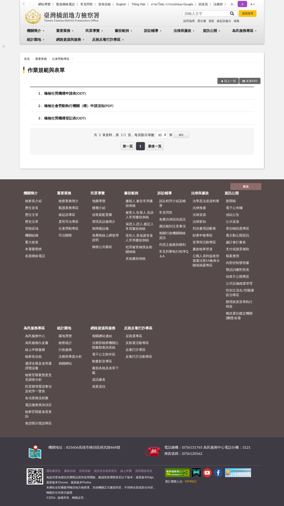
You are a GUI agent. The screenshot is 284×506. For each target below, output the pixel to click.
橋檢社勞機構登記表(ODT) (65, 118)
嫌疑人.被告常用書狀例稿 (139, 203)
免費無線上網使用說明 (105, 237)
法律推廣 (199, 208)
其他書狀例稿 (136, 258)
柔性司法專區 (69, 221)
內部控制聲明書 (237, 263)
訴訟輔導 (151, 30)
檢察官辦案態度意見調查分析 (38, 377)
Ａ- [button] (232, 4)
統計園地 (34, 39)
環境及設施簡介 (103, 221)
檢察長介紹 (33, 201)
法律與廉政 (182, 30)
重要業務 (63, 30)
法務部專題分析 (70, 356)
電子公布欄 (234, 208)
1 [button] (140, 146)
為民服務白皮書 (36, 343)
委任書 (201, 21)
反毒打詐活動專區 (139, 356)
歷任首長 (31, 208)
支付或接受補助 (237, 249)
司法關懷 (65, 235)
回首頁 (203, 4)
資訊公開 (210, 30)
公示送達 (232, 221)
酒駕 (211, 21)
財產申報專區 (203, 235)
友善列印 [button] (252, 81)
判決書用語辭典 (204, 228)
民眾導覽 (92, 30)
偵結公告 (232, 215)
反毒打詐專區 (136, 350)
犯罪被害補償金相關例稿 (139, 249)
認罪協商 (189, 21)
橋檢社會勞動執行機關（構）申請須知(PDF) (78, 105)
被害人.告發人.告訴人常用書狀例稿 (140, 214)
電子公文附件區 (103, 354)
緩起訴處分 (224, 21)
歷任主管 (31, 215)
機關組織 (31, 235)
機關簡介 (34, 30)
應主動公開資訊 (237, 235)
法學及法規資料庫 (206, 201)
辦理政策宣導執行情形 (239, 304)
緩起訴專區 (67, 215)
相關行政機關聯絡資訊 (172, 235)
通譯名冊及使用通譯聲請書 (38, 365)
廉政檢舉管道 (203, 249)
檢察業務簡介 (69, 201)
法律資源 (199, 215)
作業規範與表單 (46, 70)
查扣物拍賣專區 (237, 228)
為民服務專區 (242, 30)
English (121, 4)
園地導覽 (65, 336)
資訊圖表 (98, 379)
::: (23, 3)
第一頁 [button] (128, 146)
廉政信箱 (70, 471)
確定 (181, 134)
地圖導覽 (98, 201)
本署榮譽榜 (33, 249)
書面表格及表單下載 (105, 370)
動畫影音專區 (102, 361)
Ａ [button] (242, 4)
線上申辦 (126, 471)
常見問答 (86, 4)
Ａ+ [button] (252, 4)
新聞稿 (231, 201)
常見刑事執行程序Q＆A (173, 253)
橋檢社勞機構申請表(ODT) (65, 93)
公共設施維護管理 (239, 283)
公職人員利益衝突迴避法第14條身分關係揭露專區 (206, 260)
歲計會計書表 (236, 242)
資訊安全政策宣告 (105, 471)
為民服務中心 (35, 336)
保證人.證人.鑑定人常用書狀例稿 (140, 226)
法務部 (218, 4)
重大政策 (31, 242)
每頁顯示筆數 (144, 135)
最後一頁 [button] (154, 146)
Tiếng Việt (139, 4)
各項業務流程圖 (36, 398)
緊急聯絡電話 (65, 4)
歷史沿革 (31, 221)
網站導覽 (44, 4)
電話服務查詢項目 (38, 405)
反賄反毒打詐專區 (106, 39)
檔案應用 (232, 256)
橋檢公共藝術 (102, 247)
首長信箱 (104, 4)
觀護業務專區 (69, 208)
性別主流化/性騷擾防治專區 (240, 292)
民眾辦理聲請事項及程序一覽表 (38, 388)
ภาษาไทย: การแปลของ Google (172, 4)
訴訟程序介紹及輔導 (172, 203)
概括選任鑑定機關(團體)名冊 (239, 315)
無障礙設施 (100, 228)
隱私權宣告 (53, 471)
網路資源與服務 (68, 39)
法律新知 (199, 221)
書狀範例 (122, 30)
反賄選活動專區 (137, 343)
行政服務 (65, 350)
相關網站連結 (102, 336)
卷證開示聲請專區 (38, 423)
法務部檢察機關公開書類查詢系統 (105, 345)
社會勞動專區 (60, 59)
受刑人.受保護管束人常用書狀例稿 (139, 237)
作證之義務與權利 (172, 244)
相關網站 (65, 363)
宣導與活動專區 (204, 242)
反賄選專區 (134, 336)
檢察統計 (65, 343)
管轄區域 (31, 228)
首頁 (27, 59)
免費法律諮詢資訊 (172, 219)
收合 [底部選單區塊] (246, 186)
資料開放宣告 (143, 471)
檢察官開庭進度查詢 (38, 414)
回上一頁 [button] (230, 81)
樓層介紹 (98, 208)
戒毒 (236, 21)
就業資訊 (98, 386)
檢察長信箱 (33, 356)
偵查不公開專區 (237, 276)
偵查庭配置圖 (102, 215)
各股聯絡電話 (35, 256)
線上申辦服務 (35, 350)
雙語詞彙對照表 (237, 270)
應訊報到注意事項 (172, 226)
